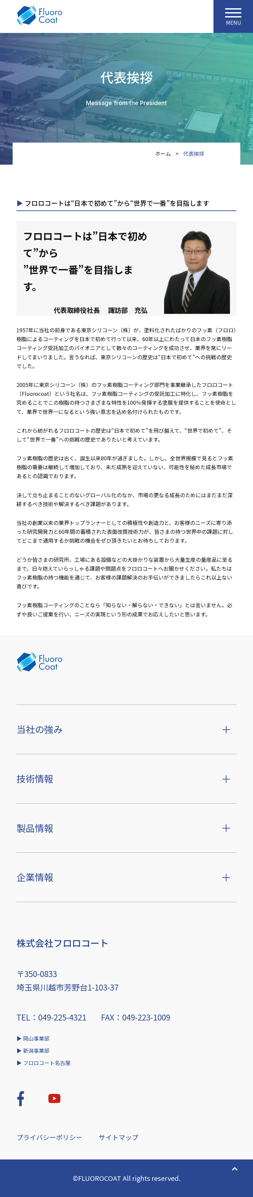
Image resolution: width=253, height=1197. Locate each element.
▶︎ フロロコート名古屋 (43, 1063)
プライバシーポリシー (49, 1137)
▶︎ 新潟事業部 (32, 1050)
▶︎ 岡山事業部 (32, 1038)
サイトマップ (118, 1137)
